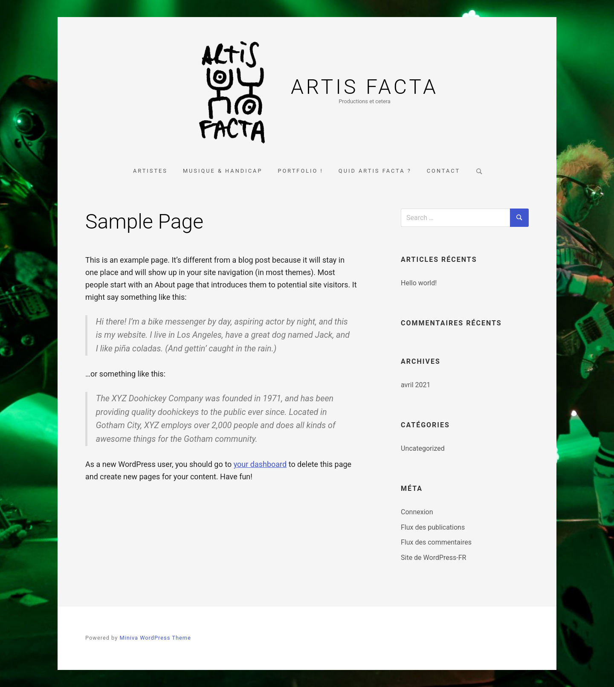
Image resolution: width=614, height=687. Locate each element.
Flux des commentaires (436, 542)
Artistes (150, 171)
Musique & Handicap (223, 171)
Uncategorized (423, 448)
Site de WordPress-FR (433, 558)
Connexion (417, 512)
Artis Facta (364, 87)
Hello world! (419, 283)
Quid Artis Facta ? (375, 171)
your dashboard (260, 464)
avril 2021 (415, 385)
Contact (443, 171)
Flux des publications (433, 527)
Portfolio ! (300, 171)
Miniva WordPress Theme (155, 638)
